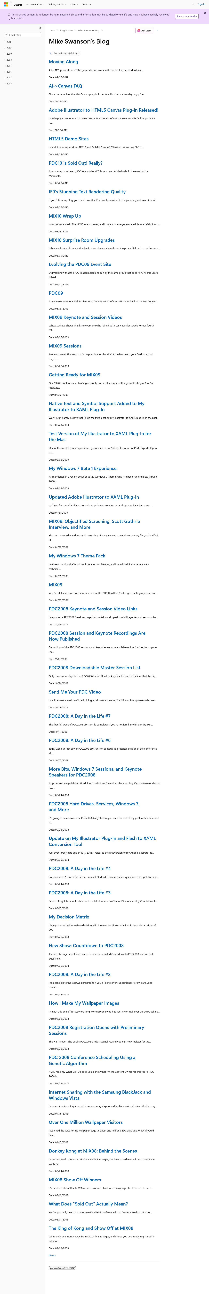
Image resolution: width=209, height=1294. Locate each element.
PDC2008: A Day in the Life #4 (80, 868)
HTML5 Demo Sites (69, 138)
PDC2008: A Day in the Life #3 (80, 892)
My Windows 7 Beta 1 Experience (83, 468)
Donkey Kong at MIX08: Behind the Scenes (93, 1151)
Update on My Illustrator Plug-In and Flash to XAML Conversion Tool (102, 841)
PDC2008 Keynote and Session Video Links (93, 609)
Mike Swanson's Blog (88, 30)
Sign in (201, 4)
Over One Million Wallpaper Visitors (86, 1122)
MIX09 (55, 584)
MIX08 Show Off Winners (75, 1179)
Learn (52, 30)
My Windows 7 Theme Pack (77, 556)
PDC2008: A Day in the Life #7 (80, 716)
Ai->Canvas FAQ (65, 86)
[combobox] (22, 34)
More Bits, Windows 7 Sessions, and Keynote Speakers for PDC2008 (95, 772)
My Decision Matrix (69, 917)
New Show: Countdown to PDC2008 (86, 945)
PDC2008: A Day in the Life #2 (80, 974)
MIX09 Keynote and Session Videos (85, 317)
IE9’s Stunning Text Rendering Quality (87, 191)
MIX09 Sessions (65, 346)
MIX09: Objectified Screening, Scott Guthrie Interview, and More (94, 524)
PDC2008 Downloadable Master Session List (94, 667)
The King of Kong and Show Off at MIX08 (91, 1228)
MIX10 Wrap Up (65, 216)
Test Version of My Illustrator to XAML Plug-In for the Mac (100, 436)
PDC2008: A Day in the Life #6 (80, 740)
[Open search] (193, 4)
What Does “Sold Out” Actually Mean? (88, 1204)
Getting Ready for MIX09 (74, 374)
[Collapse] (40, 28)
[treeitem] (22, 42)
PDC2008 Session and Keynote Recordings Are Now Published (97, 636)
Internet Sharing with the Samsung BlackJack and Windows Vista (100, 1095)
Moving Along (63, 61)
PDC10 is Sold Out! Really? (76, 163)
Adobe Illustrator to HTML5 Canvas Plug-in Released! (103, 110)
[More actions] (157, 30)
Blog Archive (66, 30)
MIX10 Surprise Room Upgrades (82, 240)
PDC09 (56, 293)
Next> (52, 1255)
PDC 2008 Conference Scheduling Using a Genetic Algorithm (92, 1060)
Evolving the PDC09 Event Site (80, 264)
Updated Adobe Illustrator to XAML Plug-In (94, 497)
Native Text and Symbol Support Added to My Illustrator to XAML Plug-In (97, 406)
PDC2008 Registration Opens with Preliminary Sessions (96, 1030)
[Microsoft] (6, 4)
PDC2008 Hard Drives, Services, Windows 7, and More (94, 806)
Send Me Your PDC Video (75, 692)
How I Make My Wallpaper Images (84, 1003)
